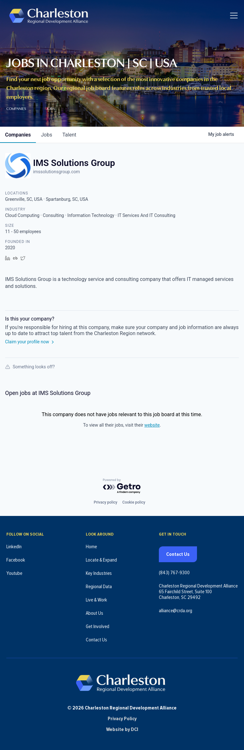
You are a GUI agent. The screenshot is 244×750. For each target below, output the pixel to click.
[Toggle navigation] (234, 16)
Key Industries (99, 573)
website (151, 425)
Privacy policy (105, 502)
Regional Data (99, 586)
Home (91, 546)
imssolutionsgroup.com (56, 171)
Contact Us (96, 639)
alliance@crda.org (175, 610)
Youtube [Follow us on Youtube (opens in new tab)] (14, 573)
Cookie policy (133, 502)
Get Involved (97, 626)
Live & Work (96, 599)
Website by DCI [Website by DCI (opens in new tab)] (122, 729)
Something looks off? (30, 366)
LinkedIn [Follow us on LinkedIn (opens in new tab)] (14, 546)
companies (18, 135)
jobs (46, 135)
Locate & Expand (101, 559)
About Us (94, 613)
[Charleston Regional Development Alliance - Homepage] (48, 15)
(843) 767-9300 (174, 572)
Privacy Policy (122, 718)
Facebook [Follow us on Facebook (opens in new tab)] (15, 559)
